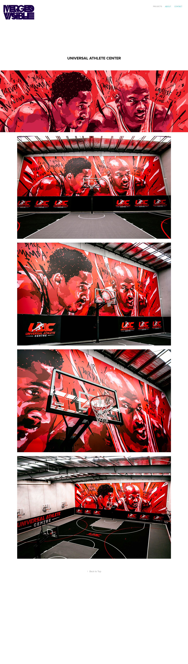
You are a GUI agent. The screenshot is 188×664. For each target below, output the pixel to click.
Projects (157, 6)
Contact (178, 6)
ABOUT (168, 6)
